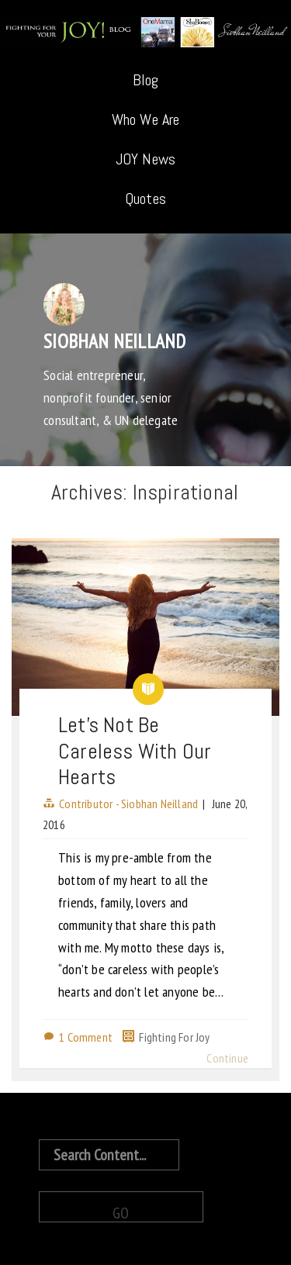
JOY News (146, 159)
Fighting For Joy (174, 1037)
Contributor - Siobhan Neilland (128, 803)
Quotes (145, 198)
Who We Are (146, 119)
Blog (146, 80)
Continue (227, 1058)
